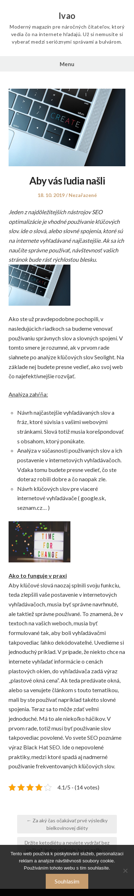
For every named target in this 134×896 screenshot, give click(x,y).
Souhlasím (67, 881)
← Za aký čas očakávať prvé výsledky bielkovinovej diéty (67, 824)
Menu (67, 64)
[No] (125, 870)
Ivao (67, 16)
